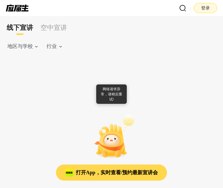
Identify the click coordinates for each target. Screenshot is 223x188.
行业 (52, 46)
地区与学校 (20, 46)
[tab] (20, 28)
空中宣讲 (53, 27)
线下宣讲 (20, 27)
